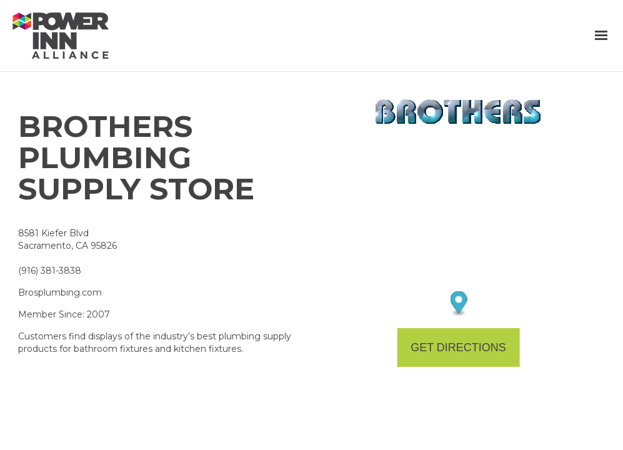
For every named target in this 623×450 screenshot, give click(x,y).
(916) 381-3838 (49, 270)
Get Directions (458, 347)
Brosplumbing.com (60, 292)
